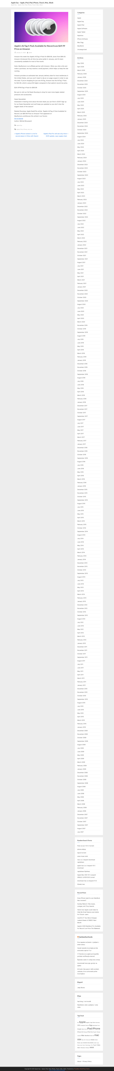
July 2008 (80, 790)
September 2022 (82, 217)
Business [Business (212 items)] (98, 1022)
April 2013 (80, 591)
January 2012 (81, 643)
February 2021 (81, 283)
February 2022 (82, 241)
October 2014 (81, 528)
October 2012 (81, 612)
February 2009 (82, 765)
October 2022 (81, 213)
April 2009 (80, 758)
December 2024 (82, 122)
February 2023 (82, 199)
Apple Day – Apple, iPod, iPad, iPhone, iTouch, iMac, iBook (32, 3)
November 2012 (82, 608)
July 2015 (80, 507)
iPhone (25, 129)
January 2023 (81, 203)
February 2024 (82, 157)
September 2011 (82, 657)
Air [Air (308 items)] (78, 1022)
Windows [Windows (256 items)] (83, 1047)
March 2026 (81, 70)
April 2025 (80, 108)
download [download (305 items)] (95, 1025)
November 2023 (82, 168)
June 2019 (80, 343)
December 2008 (82, 772)
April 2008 (80, 800)
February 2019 (81, 357)
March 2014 (81, 552)
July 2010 (80, 706)
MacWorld (80, 46)
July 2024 (80, 140)
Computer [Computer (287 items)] (82, 1025)
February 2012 (81, 640)
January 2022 (81, 245)
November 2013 (82, 566)
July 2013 (80, 580)
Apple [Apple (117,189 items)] (82, 1022)
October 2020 (81, 297)
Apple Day (19, 125)
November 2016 (82, 451)
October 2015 (81, 496)
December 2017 (82, 405)
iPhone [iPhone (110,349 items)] (96, 1028)
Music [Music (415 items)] (78, 1042)
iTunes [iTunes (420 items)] (98, 1032)
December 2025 (82, 81)
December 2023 (82, 164)
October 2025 (81, 87)
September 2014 (82, 531)
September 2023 (82, 175)
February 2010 (81, 723)
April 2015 (80, 517)
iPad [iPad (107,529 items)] (89, 1028)
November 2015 (82, 493)
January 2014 (81, 559)
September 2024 (82, 133)
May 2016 (80, 472)
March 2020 (81, 322)
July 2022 (80, 224)
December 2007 (82, 814)
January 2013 (81, 601)
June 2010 (80, 709)
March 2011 (80, 678)
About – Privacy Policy (84, 1061)
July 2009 (80, 748)
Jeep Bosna (81, 987)
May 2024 (80, 147)
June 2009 (80, 751)
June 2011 (80, 668)
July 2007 (80, 832)
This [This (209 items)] (92, 1045)
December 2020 (82, 290)
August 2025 (81, 95)
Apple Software (82, 28)
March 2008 (81, 804)
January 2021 (81, 287)
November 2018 (82, 367)
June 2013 (80, 584)
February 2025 (82, 115)
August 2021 (81, 262)
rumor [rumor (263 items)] (95, 1042)
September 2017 (82, 416)
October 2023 (81, 171)
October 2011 (81, 654)
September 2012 (82, 615)
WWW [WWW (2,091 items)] (92, 1047)
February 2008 (82, 807)
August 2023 (81, 178)
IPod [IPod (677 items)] (88, 1032)
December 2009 (82, 730)
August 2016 (81, 461)
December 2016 (82, 447)
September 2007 (82, 825)
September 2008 (82, 783)
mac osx (30, 129)
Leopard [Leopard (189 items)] (79, 1035)
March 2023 (81, 196)
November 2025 (82, 84)
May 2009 (80, 755)
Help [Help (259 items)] (83, 1029)
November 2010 (82, 692)
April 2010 (80, 716)
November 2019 (82, 325)
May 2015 (80, 514)
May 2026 (80, 63)
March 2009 (81, 762)
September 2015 (82, 500)
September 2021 (82, 259)
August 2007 (81, 828)
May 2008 (80, 797)
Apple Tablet (81, 32)
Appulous (80, 35)
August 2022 (81, 220)
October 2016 (81, 454)
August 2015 (81, 503)
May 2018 (80, 388)
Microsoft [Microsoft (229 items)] (88, 1039)
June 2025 (80, 101)
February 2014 (81, 556)
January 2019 (81, 360)
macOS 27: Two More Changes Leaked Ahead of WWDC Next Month (87, 920)
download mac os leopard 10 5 (87, 881)
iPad (21, 129)
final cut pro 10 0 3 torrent (85, 846)
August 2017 (81, 419)
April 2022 (80, 234)
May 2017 (80, 430)
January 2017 (81, 444)
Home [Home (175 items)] (85, 1029)
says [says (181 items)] (98, 1042)
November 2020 (82, 294)
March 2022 (81, 238)
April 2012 (80, 633)
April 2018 (80, 391)
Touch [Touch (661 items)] (94, 1045)
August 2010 (81, 703)
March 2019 (81, 353)
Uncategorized (82, 49)
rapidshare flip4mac (83, 871)
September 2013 (82, 573)
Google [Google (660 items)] (79, 1029)
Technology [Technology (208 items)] (87, 1045)
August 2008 (81, 786)
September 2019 (82, 332)
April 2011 (80, 675)
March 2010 (81, 720)
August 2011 (81, 661)
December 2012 (82, 605)
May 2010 (80, 713)
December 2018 (82, 364)
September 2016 (82, 458)
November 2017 (82, 409)
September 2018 (82, 374)
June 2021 (80, 269)
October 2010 (81, 695)
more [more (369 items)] (96, 1039)
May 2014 (80, 545)
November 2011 (82, 650)
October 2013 (81, 570)
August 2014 (81, 535)
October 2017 (81, 412)
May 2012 (80, 629)
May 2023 (80, 189)
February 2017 (81, 440)
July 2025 (80, 98)
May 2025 (80, 105)
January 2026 (81, 77)
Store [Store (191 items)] (84, 1045)
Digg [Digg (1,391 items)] (90, 1025)
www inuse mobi (82, 856)
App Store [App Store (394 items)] (93, 1022)
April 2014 (80, 549)
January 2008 (81, 811)
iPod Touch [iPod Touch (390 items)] (93, 1032)
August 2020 (81, 304)
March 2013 (81, 594)
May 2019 (80, 346)
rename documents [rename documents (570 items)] (88, 1042)
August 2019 (81, 336)
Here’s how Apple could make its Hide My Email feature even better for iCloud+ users (88, 912)
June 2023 (80, 185)
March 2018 (81, 395)
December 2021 (82, 248)
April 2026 (80, 67)
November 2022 (82, 210)
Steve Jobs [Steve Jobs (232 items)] (79, 1045)
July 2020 (80, 308)
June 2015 (80, 510)
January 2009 (81, 769)
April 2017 (80, 433)
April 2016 (80, 475)
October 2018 (81, 371)
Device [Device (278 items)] (87, 1025)
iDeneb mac (81, 884)
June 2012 (80, 626)
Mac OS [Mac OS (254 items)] (92, 1035)
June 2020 (80, 311)
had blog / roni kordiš (84, 1001)
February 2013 (81, 598)
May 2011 (80, 671)
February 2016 (81, 482)
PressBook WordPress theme (82, 1069)
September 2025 (82, 91)
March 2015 (81, 521)
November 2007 (82, 818)
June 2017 (80, 426)
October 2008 (81, 779)
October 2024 (81, 129)
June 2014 (80, 542)
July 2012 (80, 622)
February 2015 (81, 524)
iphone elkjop (81, 849)
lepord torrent (81, 853)
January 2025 (81, 119)
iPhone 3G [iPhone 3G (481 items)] (80, 1032)
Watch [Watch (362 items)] (79, 1047)
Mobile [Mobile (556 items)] (93, 1039)
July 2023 (80, 182)
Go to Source (18, 118)
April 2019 (80, 350)
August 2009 (81, 744)
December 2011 (82, 647)
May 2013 (80, 587)
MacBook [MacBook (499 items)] (87, 1035)
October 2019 (81, 329)
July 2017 (80, 423)
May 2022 (80, 231)
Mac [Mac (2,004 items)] (82, 1035)
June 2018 (80, 385)
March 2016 (81, 479)
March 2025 (81, 112)
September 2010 (82, 699)
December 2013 (82, 563)
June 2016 (80, 468)
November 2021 (82, 252)
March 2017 (81, 437)
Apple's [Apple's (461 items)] (88, 1022)
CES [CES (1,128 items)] (78, 1025)
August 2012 (81, 619)
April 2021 (80, 276)
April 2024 (80, 150)
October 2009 (81, 737)
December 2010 (82, 689)
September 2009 (82, 741)
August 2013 (81, 577)
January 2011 (81, 685)
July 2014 (80, 538)
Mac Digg (80, 42)
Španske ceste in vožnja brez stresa (88, 960)
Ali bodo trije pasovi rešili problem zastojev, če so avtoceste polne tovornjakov (88, 971)
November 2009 (82, 734)
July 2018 (80, 381)
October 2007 (81, 821)
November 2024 (82, 126)
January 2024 (81, 161)
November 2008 (82, 776)
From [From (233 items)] (99, 1025)
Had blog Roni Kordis (86, 937)
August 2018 (81, 378)
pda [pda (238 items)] (82, 1042)
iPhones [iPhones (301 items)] (85, 1032)
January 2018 (81, 402)
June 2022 (80, 227)
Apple (18, 129)
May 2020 (80, 315)
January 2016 (81, 486)
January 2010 (81, 727)
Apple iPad (80, 25)
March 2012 (81, 636)
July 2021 (80, 266)
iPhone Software (82, 39)
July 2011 (80, 664)
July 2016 (80, 465)
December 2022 (82, 206)
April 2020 (80, 318)
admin (30, 52)
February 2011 (81, 682)
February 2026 (82, 74)
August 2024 (81, 136)
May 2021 (80, 273)
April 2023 (80, 192)
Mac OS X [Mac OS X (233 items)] (84, 1039)
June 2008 (80, 793)
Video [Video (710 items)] (98, 1045)
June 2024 (80, 143)
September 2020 (82, 301)
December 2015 (82, 489)
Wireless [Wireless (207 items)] (87, 1047)
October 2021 (81, 255)
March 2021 (81, 280)
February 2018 (81, 399)
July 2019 (80, 339)
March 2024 (81, 154)
